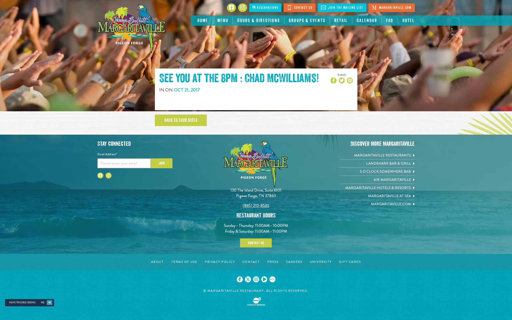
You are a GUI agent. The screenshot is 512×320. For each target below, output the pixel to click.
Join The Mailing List (342, 7)
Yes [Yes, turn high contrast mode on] (42, 302)
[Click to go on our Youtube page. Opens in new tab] (264, 279)
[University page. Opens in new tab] (321, 261)
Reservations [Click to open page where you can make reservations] (265, 7)
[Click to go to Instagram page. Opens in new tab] (242, 7)
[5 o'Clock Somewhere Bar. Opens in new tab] (377, 172)
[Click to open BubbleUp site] (256, 301)
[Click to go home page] (131, 29)
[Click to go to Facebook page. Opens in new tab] (231, 7)
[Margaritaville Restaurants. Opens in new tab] (377, 155)
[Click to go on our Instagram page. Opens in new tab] (256, 279)
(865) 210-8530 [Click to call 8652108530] (256, 205)
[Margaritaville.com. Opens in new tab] (377, 204)
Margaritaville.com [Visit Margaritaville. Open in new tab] (391, 7)
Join (162, 163)
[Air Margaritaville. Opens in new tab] (377, 180)
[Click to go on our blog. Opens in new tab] (272, 279)
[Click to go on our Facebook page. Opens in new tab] (240, 279)
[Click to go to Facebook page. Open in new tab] (100, 176)
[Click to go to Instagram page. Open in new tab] (109, 176)
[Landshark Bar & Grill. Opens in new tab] (377, 163)
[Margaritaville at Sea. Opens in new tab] (377, 196)
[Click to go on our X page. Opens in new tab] (248, 279)
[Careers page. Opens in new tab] (294, 261)
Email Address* (107, 154)
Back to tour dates (180, 120)
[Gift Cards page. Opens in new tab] (350, 261)
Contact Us (299, 7)
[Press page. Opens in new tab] (273, 261)
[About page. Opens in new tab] (157, 261)
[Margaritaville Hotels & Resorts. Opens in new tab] (377, 188)
